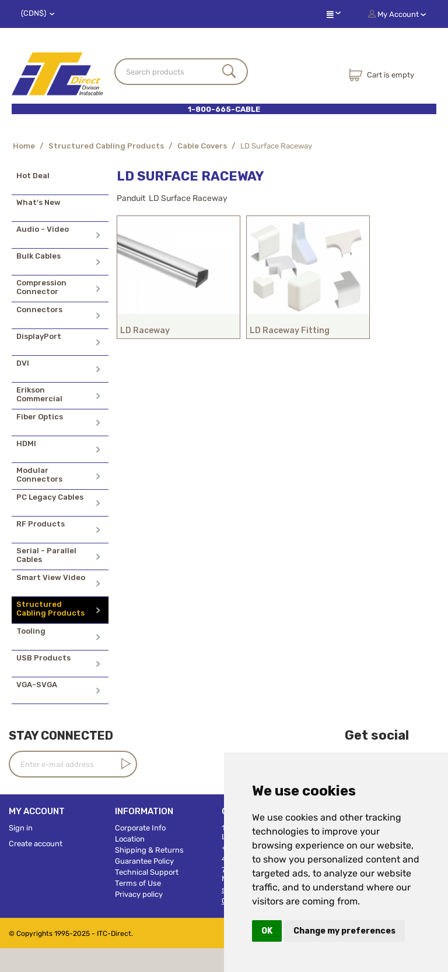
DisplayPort (38, 336)
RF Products (40, 523)
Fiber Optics (39, 416)
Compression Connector (41, 287)
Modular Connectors (39, 474)
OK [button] (266, 931)
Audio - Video (42, 229)
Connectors (39, 309)
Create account (35, 843)
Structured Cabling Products (106, 146)
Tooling (31, 631)
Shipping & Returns (149, 850)
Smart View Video (50, 577)
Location (130, 839)
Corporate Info (140, 827)
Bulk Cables (38, 256)
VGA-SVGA (36, 684)
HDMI (26, 443)
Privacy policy (139, 894)
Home (24, 146)
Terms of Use (138, 883)
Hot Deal (33, 175)
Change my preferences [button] (344, 931)
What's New (38, 202)
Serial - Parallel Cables (46, 555)
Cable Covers (202, 146)
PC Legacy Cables (49, 497)
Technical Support (146, 872)
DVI (22, 363)
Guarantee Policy (144, 861)
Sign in (21, 827)
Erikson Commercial (39, 394)
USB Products (43, 657)
